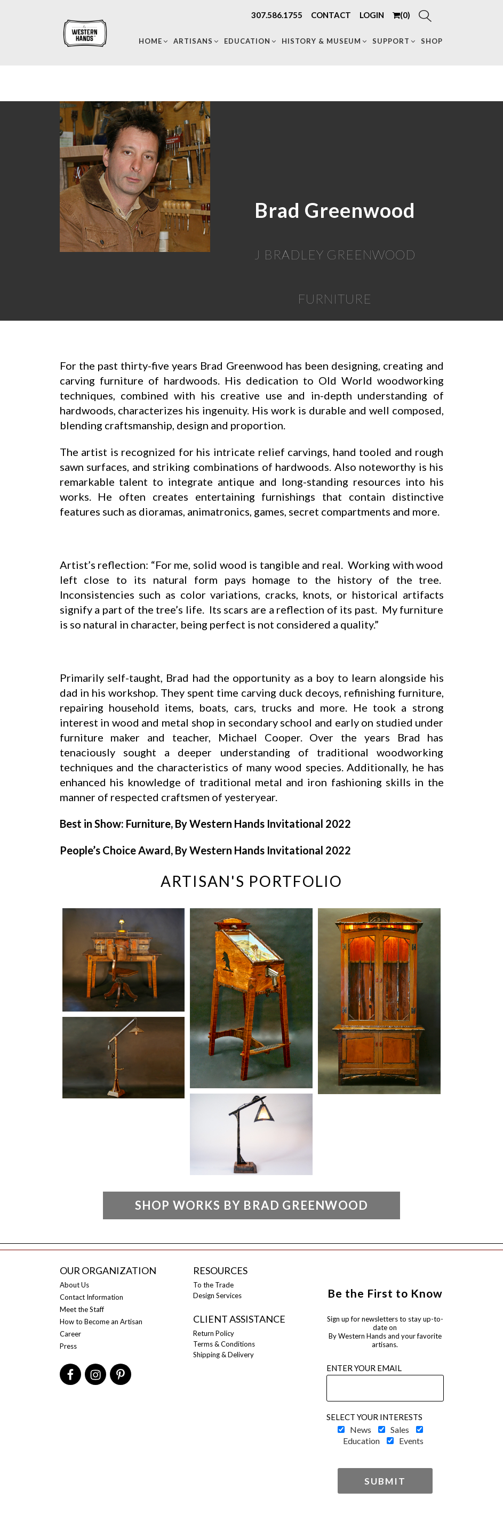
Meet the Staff (82, 1309)
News (360, 1429)
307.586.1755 (276, 15)
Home (154, 41)
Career (70, 1334)
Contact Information (91, 1297)
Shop (432, 41)
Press (68, 1346)
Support (394, 41)
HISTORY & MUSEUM (325, 41)
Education (250, 41)
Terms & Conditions (224, 1344)
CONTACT (331, 15)
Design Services (217, 1295)
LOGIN (372, 15)
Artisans (196, 41)
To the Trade (213, 1285)
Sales (399, 1429)
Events (411, 1441)
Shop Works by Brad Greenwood (252, 1205)
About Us (74, 1285)
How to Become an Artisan (101, 1321)
